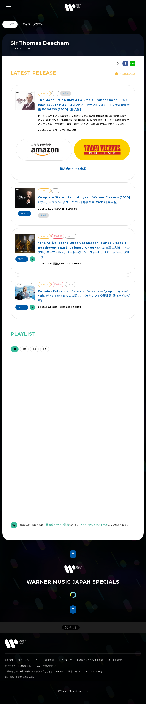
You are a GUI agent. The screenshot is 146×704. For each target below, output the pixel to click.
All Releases (125, 73)
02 (24, 349)
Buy (25, 213)
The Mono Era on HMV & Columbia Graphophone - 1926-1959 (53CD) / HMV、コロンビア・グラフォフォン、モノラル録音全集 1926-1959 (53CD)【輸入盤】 (84, 104)
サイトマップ (65, 660)
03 (34, 349)
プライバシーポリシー (29, 660)
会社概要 (9, 660)
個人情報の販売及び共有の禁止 (20, 677)
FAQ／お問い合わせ (46, 665)
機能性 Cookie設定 (57, 524)
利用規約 (49, 660)
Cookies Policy (94, 671)
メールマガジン (115, 660)
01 (14, 349)
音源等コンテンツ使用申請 (90, 660)
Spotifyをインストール (94, 524)
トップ (10, 24)
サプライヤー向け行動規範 (18, 665)
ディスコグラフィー (34, 24)
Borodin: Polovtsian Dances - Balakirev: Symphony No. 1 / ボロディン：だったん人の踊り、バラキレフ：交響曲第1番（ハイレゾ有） (84, 295)
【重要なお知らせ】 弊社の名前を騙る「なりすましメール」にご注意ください (43, 671)
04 (44, 349)
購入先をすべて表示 (73, 168)
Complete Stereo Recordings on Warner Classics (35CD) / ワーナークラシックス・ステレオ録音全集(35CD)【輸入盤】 (84, 200)
